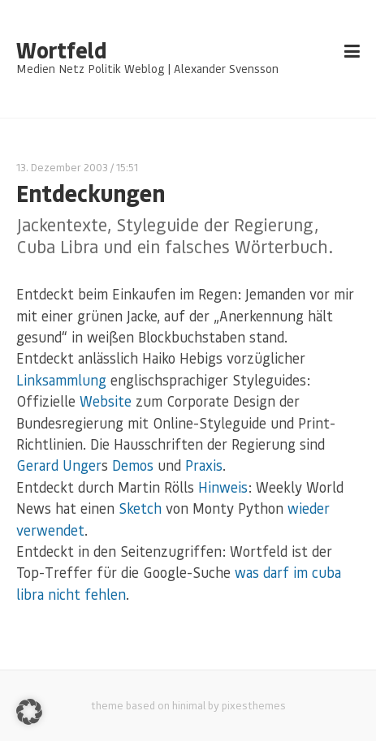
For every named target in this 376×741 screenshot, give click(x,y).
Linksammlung (61, 380)
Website (106, 401)
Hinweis (223, 487)
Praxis (204, 465)
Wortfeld (61, 50)
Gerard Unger (59, 465)
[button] (29, 712)
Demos (132, 465)
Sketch (140, 508)
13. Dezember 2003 (62, 167)
